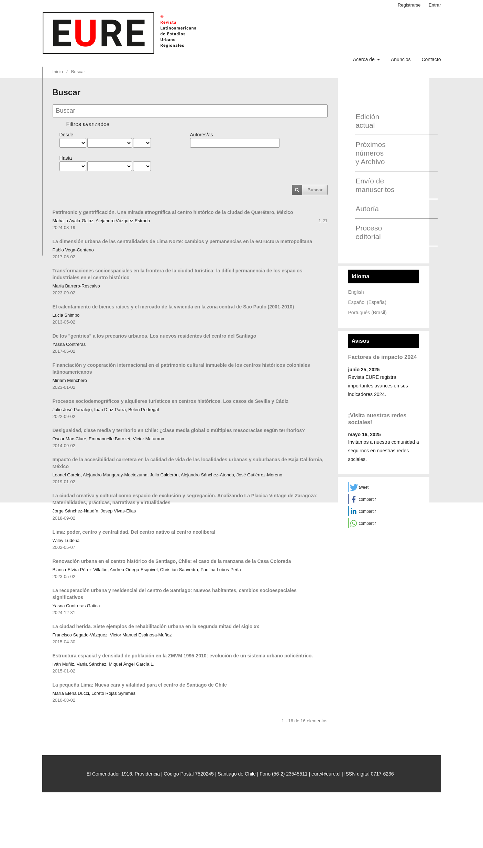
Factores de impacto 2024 (382, 357)
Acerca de (364, 59)
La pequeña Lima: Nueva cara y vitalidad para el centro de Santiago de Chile (140, 685)
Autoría (367, 209)
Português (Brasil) (367, 312)
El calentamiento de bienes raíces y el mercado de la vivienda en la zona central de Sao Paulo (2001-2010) (173, 306)
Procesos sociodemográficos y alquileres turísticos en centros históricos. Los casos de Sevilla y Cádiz (170, 401)
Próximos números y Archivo (370, 153)
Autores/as (201, 134)
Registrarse (409, 5)
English (356, 292)
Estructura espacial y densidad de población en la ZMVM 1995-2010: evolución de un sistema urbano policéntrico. (183, 655)
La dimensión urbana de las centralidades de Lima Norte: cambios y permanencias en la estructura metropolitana (182, 241)
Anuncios (401, 59)
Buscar (314, 189)
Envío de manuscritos (372, 185)
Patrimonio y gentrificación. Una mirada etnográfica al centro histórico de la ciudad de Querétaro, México (173, 212)
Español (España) (367, 302)
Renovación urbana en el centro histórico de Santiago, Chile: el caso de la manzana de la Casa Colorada (172, 561)
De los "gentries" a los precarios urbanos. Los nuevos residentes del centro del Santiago (154, 336)
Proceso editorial (368, 232)
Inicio (58, 71)
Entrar (435, 5)
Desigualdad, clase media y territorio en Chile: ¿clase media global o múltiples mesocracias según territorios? (179, 430)
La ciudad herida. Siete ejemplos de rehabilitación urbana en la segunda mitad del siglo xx (156, 626)
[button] (383, 487)
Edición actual (367, 121)
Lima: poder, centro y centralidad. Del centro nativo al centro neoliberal (134, 532)
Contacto (431, 59)
